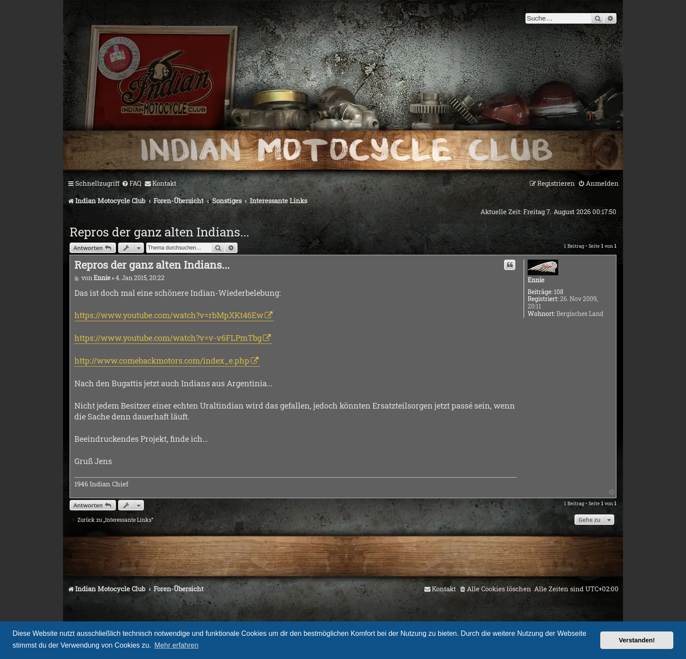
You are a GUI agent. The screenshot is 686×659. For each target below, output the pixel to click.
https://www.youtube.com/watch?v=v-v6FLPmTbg (168, 338)
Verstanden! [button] (637, 640)
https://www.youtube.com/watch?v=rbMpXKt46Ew (168, 315)
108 (559, 292)
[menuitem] (131, 183)
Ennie (536, 280)
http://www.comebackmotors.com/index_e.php (161, 360)
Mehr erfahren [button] (176, 645)
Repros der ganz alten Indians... (159, 232)
